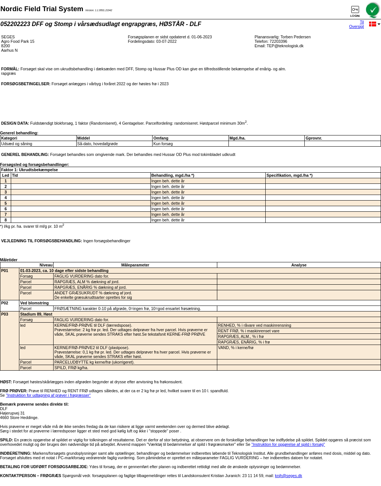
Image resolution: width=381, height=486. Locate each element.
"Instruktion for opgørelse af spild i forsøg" (288, 444)
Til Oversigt (356, 24)
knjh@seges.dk (288, 475)
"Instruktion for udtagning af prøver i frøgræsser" (48, 395)
